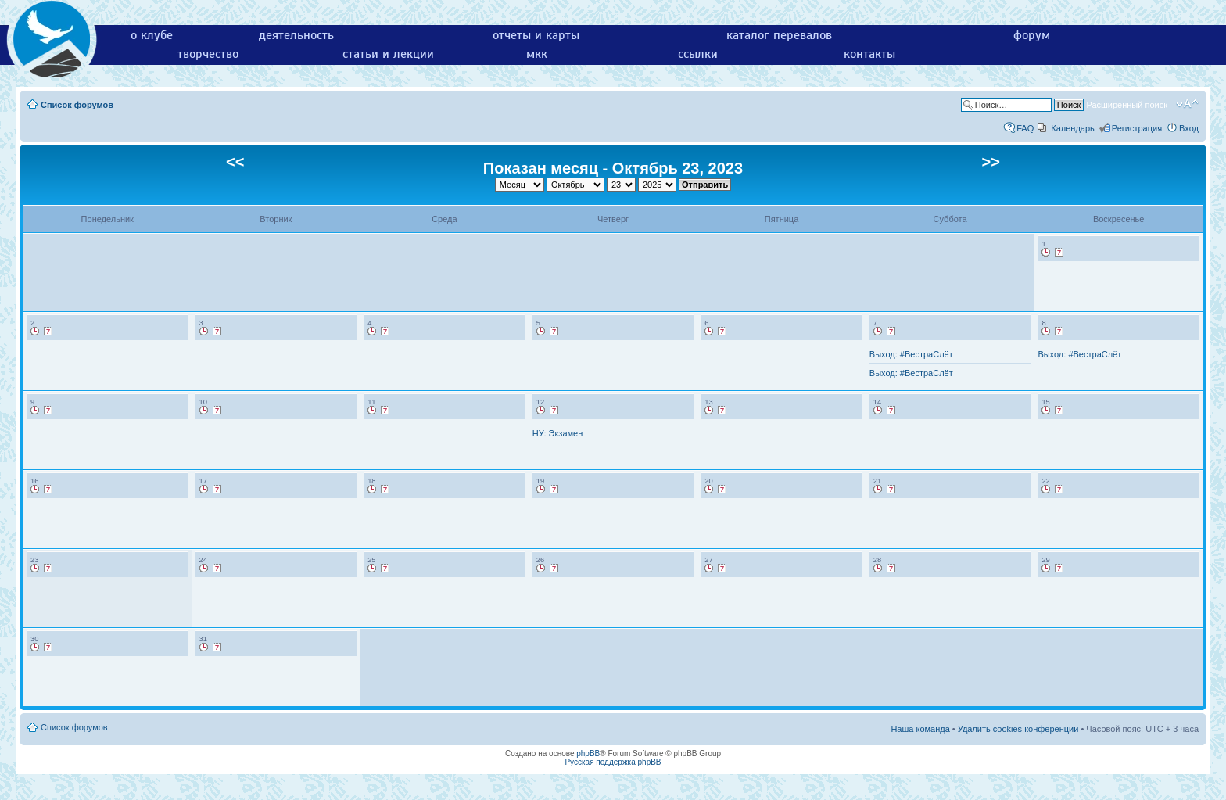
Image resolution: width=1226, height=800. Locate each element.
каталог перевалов (779, 35)
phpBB (588, 753)
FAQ (1025, 128)
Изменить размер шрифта (1187, 104)
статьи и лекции (388, 54)
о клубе (152, 35)
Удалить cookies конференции (1018, 729)
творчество (207, 54)
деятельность (296, 35)
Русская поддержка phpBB (613, 762)
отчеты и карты (536, 35)
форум (1031, 35)
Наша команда (920, 729)
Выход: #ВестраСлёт (911, 354)
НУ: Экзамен (557, 433)
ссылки (698, 54)
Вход (1189, 128)
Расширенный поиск (1126, 104)
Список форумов (77, 104)
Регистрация (1137, 128)
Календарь (1073, 128)
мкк (536, 54)
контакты (869, 54)
